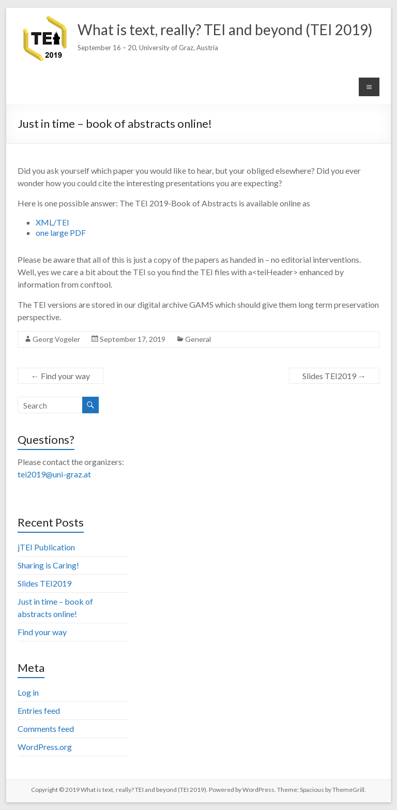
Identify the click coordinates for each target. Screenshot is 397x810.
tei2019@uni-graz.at (54, 474)
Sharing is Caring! (48, 565)
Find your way (60, 376)
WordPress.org (45, 747)
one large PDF (61, 232)
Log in (28, 692)
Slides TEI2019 (334, 376)
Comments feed (46, 728)
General (198, 339)
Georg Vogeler (56, 339)
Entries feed (39, 710)
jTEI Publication (46, 547)
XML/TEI (52, 222)
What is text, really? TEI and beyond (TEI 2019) (225, 29)
